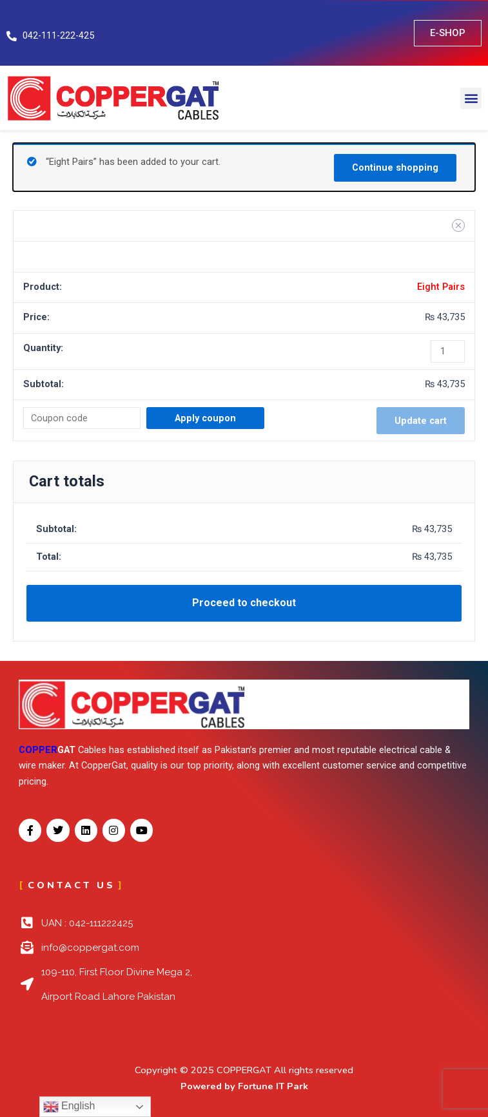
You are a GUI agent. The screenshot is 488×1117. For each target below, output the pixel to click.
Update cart (421, 420)
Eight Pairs (441, 286)
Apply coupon (205, 418)
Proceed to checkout (244, 603)
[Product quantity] (448, 351)
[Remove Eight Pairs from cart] (458, 225)
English (69, 1106)
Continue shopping (395, 167)
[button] (471, 98)
